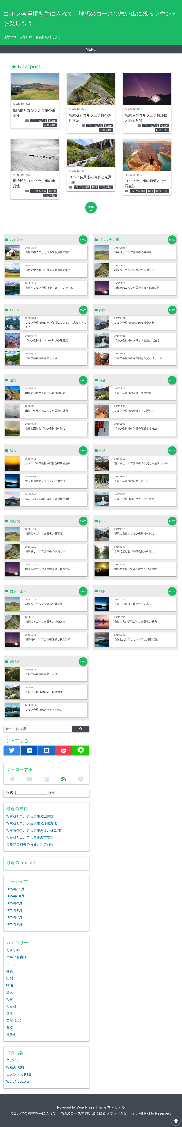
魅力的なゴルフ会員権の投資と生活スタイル (141, 463)
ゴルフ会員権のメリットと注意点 (134, 498)
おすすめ (13, 950)
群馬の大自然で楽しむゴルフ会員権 (135, 569)
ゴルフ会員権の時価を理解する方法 (135, 428)
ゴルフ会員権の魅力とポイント (133, 480)
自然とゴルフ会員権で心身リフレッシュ (49, 287)
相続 (9, 999)
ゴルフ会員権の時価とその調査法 (134, 410)
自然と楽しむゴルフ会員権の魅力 (45, 428)
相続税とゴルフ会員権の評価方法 (134, 269)
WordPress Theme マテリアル (101, 1107)
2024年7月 (14, 917)
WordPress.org (17, 1081)
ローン (11, 964)
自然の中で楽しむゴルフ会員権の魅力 (48, 252)
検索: (10, 792)
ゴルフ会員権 (38, 120)
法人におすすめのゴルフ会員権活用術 (48, 498)
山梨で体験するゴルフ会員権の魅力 (46, 410)
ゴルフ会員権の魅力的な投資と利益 (135, 322)
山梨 (9, 978)
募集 (9, 971)
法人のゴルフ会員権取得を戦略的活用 (48, 463)
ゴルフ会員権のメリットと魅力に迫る (137, 340)
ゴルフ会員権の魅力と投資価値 (44, 691)
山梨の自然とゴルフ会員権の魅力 (45, 392)
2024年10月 (15, 896)
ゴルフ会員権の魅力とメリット (44, 674)
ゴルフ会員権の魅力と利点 (41, 358)
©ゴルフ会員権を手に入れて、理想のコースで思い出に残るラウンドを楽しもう (74, 1113)
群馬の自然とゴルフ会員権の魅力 (134, 533)
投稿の (15, 1067)
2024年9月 (14, 903)
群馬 (9, 1013)
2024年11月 (15, 889)
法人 (9, 992)
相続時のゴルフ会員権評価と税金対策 (137, 287)
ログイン (13, 1060)
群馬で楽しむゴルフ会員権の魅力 (134, 551)
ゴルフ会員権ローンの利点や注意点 (46, 340)
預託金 (11, 1034)
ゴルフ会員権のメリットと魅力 (44, 709)
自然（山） (50, 125)
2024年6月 (14, 924)
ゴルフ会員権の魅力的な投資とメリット (138, 358)
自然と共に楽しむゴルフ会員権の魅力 (137, 639)
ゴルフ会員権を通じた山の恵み (133, 603)
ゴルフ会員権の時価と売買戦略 (133, 392)
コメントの (18, 1074)
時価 (94, 187)
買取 (9, 1027)
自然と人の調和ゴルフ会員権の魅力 (135, 621)
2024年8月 (14, 910)
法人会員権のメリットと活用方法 (45, 480)
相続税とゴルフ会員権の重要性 (133, 252)
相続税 (52, 120)
